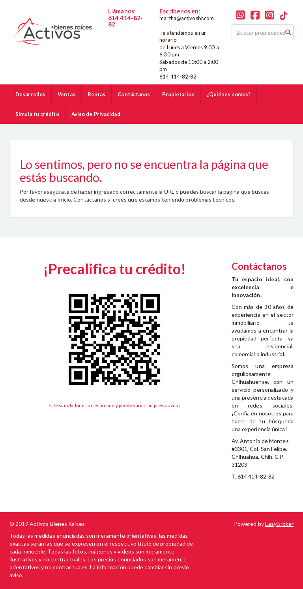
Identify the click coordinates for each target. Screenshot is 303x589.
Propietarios (178, 94)
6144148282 (124, 31)
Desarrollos (30, 94)
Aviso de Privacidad (95, 114)
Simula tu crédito (37, 114)
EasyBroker (279, 523)
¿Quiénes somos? (229, 94)
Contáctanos (134, 94)
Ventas (66, 94)
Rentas (97, 94)
